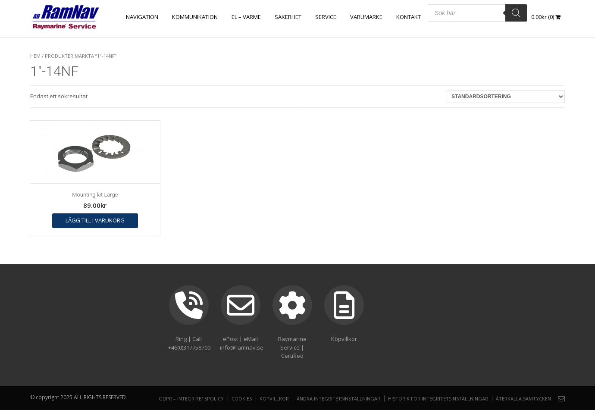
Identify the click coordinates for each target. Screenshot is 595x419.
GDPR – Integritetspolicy (191, 398)
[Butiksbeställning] (506, 96)
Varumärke (366, 17)
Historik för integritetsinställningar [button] (438, 398)
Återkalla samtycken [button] (523, 398)
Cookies (242, 398)
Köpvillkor (274, 398)
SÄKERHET (288, 17)
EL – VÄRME (246, 17)
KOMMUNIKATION (195, 17)
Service (325, 17)
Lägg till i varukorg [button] (95, 220)
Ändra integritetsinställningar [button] (338, 398)
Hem (35, 56)
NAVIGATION (142, 17)
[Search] (516, 13)
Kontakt (408, 17)
